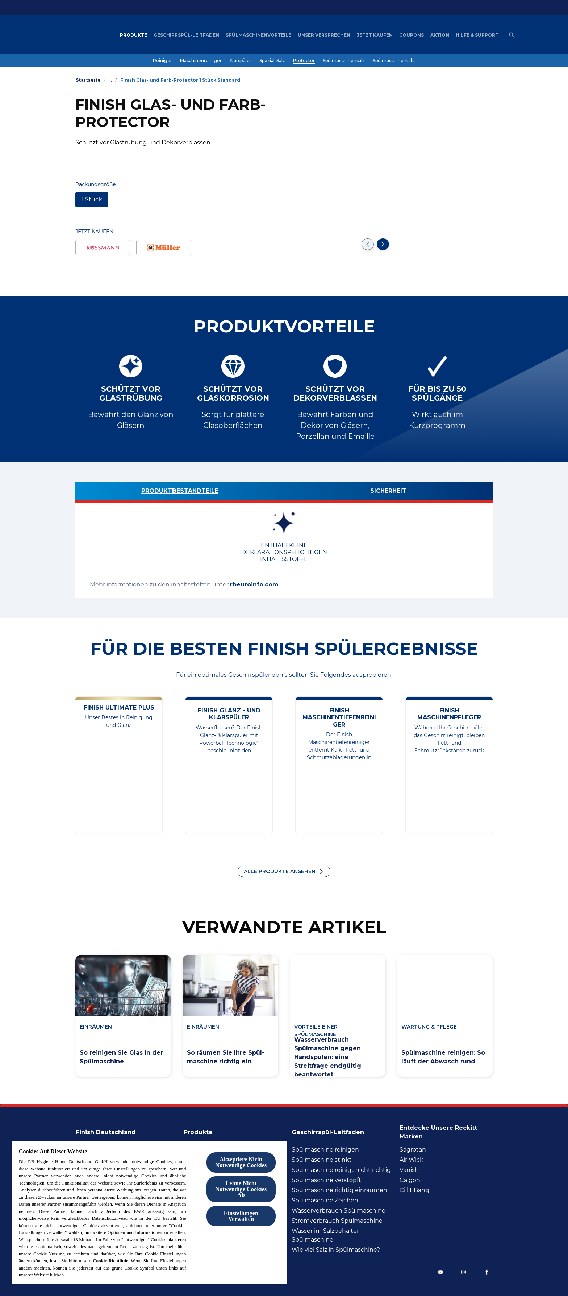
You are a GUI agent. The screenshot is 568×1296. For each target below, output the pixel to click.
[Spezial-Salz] (272, 60)
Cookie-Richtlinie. (111, 1260)
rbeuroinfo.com (254, 584)
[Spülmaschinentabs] (394, 60)
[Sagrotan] (412, 1149)
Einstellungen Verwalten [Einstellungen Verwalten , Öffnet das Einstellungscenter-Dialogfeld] (241, 1216)
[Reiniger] (162, 60)
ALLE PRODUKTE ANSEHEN (280, 871)
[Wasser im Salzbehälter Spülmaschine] (343, 1235)
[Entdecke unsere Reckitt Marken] (446, 1130)
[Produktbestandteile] (179, 492)
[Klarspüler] (240, 60)
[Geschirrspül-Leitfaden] (186, 35)
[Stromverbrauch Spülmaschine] (337, 1221)
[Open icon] (512, 35)
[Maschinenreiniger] (201, 60)
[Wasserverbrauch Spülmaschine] (338, 1210)
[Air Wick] (411, 1160)
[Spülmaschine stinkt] (321, 1160)
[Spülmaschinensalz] (343, 60)
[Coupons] (411, 35)
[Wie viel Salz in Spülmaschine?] (335, 1250)
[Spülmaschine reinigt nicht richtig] (341, 1170)
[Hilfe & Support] (477, 35)
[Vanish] (409, 1170)
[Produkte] (133, 35)
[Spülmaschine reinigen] (325, 1149)
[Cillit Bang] (414, 1190)
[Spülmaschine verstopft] (326, 1180)
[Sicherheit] (388, 492)
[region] (149, 1212)
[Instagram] (463, 1272)
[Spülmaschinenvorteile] (258, 35)
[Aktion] (440, 35)
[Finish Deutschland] (110, 1130)
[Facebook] (487, 1272)
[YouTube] (440, 1272)
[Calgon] (410, 1180)
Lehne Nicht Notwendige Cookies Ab (241, 1189)
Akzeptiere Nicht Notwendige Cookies (241, 1162)
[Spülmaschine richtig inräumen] (339, 1190)
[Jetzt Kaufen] (374, 35)
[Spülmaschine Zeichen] (325, 1200)
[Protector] (304, 60)
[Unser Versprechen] (324, 35)
